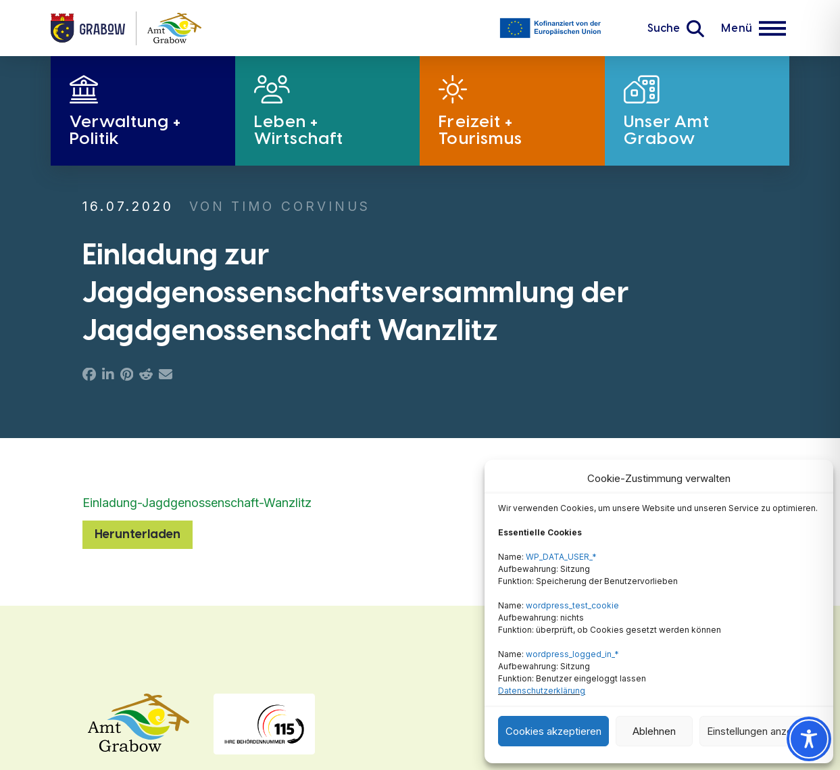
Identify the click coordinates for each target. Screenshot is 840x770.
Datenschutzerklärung (541, 690)
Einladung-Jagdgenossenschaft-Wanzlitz (197, 503)
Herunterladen (137, 534)
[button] (676, 28)
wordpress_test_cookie (572, 605)
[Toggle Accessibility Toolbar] (809, 739)
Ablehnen (654, 731)
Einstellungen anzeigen (759, 731)
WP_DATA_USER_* (561, 557)
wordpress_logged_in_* (572, 654)
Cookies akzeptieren (553, 731)
